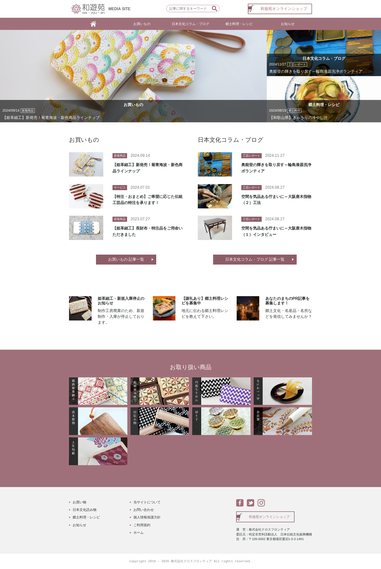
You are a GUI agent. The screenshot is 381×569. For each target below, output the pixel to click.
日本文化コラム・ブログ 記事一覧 (255, 259)
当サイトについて (147, 502)
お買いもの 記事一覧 (126, 259)
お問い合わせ (143, 510)
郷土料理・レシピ (239, 24)
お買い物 (79, 502)
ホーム (138, 532)
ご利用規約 (141, 525)
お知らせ (287, 24)
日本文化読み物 (84, 510)
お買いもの (141, 24)
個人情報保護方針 (147, 517)
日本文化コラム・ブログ (190, 24)
